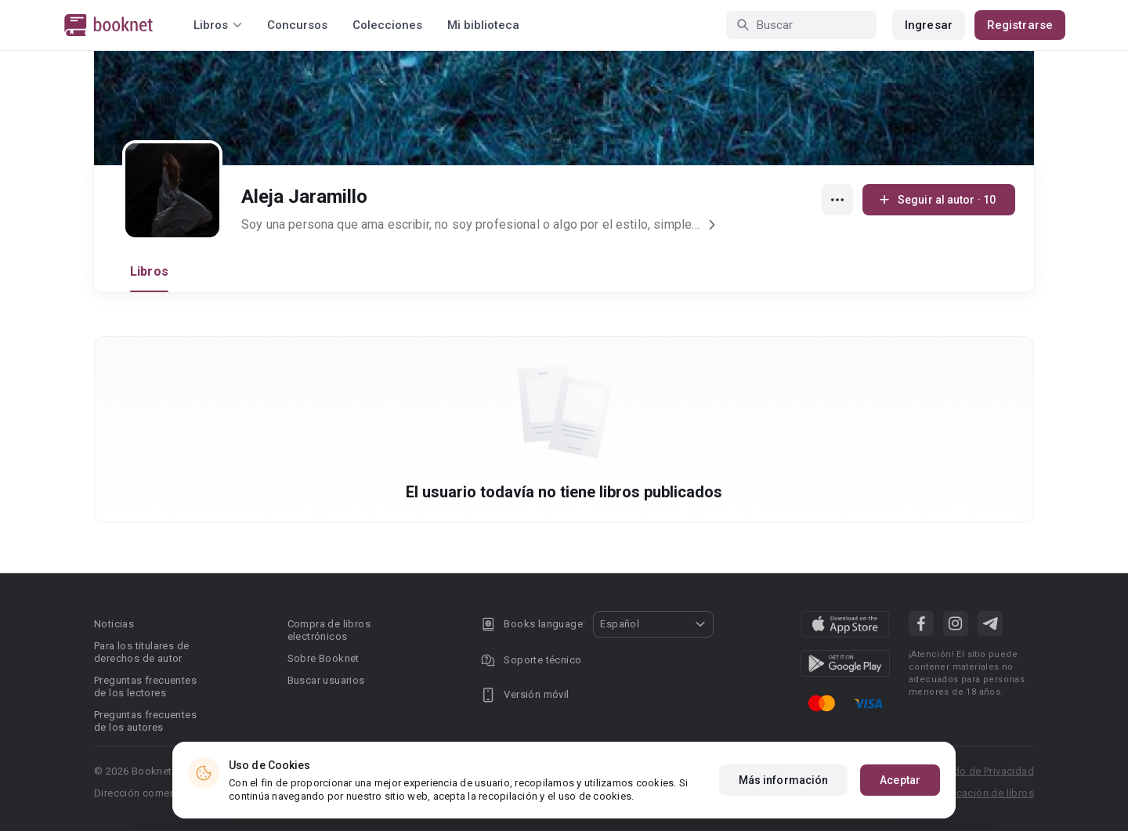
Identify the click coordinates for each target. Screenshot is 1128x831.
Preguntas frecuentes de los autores (145, 721)
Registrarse (1020, 25)
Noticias (114, 624)
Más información (784, 780)
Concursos (297, 25)
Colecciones (387, 25)
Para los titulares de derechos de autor (141, 652)
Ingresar (929, 25)
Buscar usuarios (326, 680)
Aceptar (900, 780)
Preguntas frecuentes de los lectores (145, 686)
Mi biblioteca (483, 25)
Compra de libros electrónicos (329, 630)
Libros (149, 271)
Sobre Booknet (323, 658)
